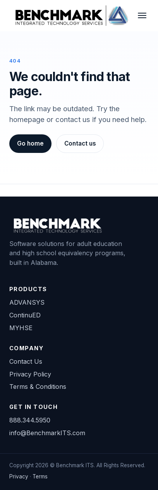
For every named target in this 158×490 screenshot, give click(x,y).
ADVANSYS (27, 302)
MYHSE (21, 328)
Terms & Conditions (37, 386)
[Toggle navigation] (142, 15)
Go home (30, 143)
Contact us (80, 143)
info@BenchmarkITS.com (47, 433)
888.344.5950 (29, 420)
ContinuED (25, 315)
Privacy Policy (30, 374)
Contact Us (25, 361)
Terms (40, 476)
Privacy (18, 476)
